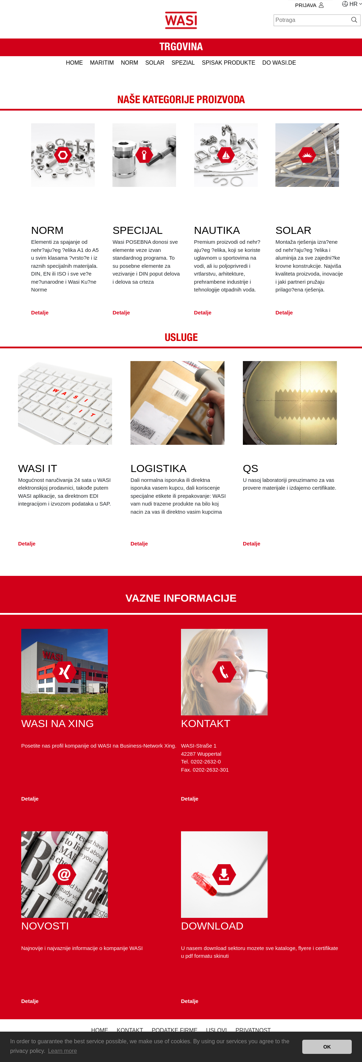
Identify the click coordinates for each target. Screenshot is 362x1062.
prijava (309, 5)
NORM (129, 63)
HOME (74, 63)
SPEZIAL (183, 63)
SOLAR (154, 63)
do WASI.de (279, 63)
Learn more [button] (62, 1051)
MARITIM (102, 63)
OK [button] (327, 1047)
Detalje (39, 316)
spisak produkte (228, 63)
